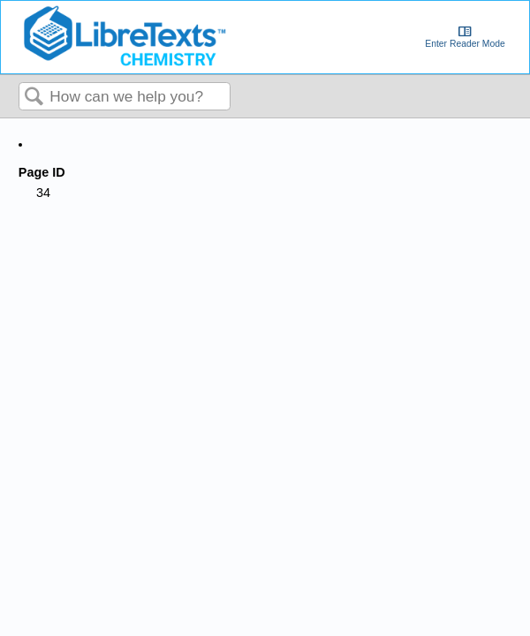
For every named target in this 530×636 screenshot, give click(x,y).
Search (34, 97)
